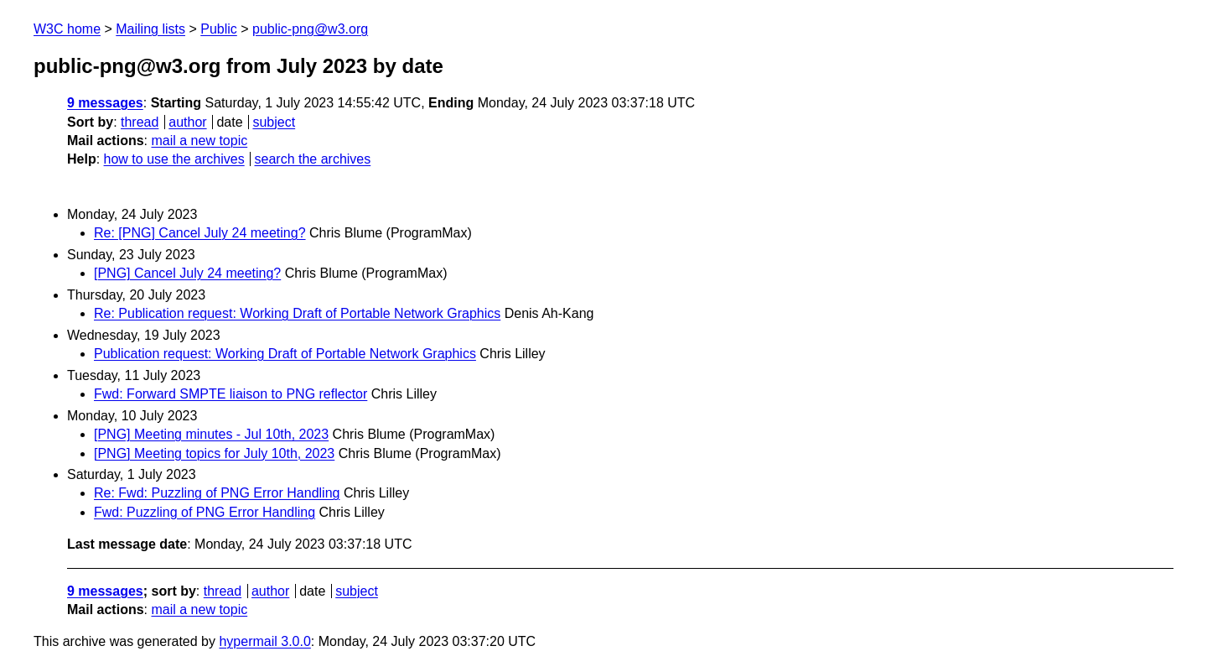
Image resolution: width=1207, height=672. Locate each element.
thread (139, 122)
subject (273, 122)
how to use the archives (174, 159)
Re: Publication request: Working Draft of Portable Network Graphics (297, 313)
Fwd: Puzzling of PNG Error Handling (204, 512)
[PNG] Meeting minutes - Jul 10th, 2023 (211, 434)
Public (218, 29)
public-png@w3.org (310, 29)
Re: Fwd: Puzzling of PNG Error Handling (216, 493)
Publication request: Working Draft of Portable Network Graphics (285, 353)
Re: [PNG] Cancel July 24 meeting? (200, 233)
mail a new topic (199, 140)
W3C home (67, 29)
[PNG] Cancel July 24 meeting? (187, 273)
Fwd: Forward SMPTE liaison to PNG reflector (230, 394)
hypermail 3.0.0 (264, 641)
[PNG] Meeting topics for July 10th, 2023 (214, 453)
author (187, 122)
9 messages (105, 103)
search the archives (313, 159)
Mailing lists (150, 29)
